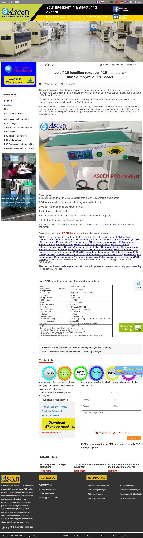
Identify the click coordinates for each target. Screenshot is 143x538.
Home (105, 65)
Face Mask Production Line (16, 119)
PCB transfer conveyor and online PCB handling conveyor (74, 352)
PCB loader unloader (13, 140)
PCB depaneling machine (15, 136)
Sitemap (138, 2)
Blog (112, 65)
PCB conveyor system (14, 113)
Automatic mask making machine (19, 148)
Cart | (132, 2)
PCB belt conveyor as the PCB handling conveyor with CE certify (81, 347)
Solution (8, 101)
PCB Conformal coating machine (19, 144)
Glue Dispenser (11, 132)
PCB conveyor (10, 123)
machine (8, 105)
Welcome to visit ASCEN (10, 2)
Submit (134, 438)
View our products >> (51, 432)
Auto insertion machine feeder (18, 127)
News (6, 109)
